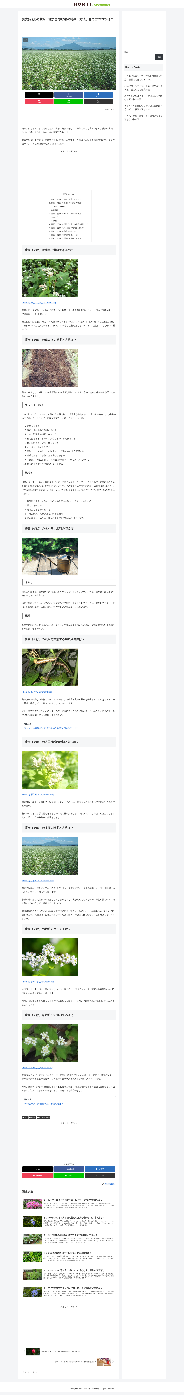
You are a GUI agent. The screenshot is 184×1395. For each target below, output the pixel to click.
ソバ (25, 1114)
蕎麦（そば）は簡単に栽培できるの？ (66, 193)
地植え (55, 205)
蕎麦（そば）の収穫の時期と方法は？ (66, 227)
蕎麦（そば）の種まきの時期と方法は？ (67, 197)
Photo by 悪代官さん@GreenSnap (38, 791)
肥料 (54, 216)
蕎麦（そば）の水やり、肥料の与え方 (66, 208)
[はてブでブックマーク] (60, 95)
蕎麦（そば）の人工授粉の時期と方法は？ (68, 224)
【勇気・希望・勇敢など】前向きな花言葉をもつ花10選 (143, 118)
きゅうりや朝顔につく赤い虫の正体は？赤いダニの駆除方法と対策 (143, 108)
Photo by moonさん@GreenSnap (37, 1064)
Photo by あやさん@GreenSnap (37, 689)
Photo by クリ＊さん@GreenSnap (38, 978)
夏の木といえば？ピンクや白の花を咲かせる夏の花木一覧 (143, 98)
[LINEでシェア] (92, 95)
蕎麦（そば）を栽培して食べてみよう (66, 235)
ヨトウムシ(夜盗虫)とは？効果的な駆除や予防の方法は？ (51, 725)
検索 (126, 52)
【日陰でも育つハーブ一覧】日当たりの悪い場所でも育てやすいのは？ (143, 78)
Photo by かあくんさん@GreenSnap (39, 299)
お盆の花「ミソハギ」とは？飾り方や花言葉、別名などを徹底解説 (143, 88)
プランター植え (58, 201)
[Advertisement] (69, 28)
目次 (65, 188)
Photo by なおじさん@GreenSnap (38, 877)
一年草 (32, 1114)
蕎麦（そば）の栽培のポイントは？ (65, 231)
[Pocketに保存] (76, 95)
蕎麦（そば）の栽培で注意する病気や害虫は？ (69, 220)
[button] (108, 95)
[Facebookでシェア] (45, 95)
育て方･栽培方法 (43, 1114)
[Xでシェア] (29, 95)
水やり (55, 212)
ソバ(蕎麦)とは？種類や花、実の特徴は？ (43, 1101)
